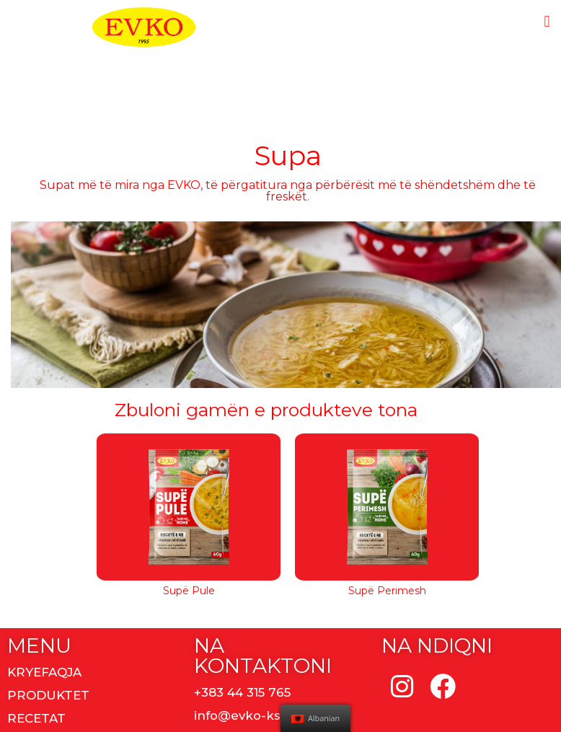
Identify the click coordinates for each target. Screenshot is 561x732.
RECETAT (36, 718)
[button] (547, 21)
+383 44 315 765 (242, 692)
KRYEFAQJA (44, 672)
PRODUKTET (48, 695)
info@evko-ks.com (253, 715)
